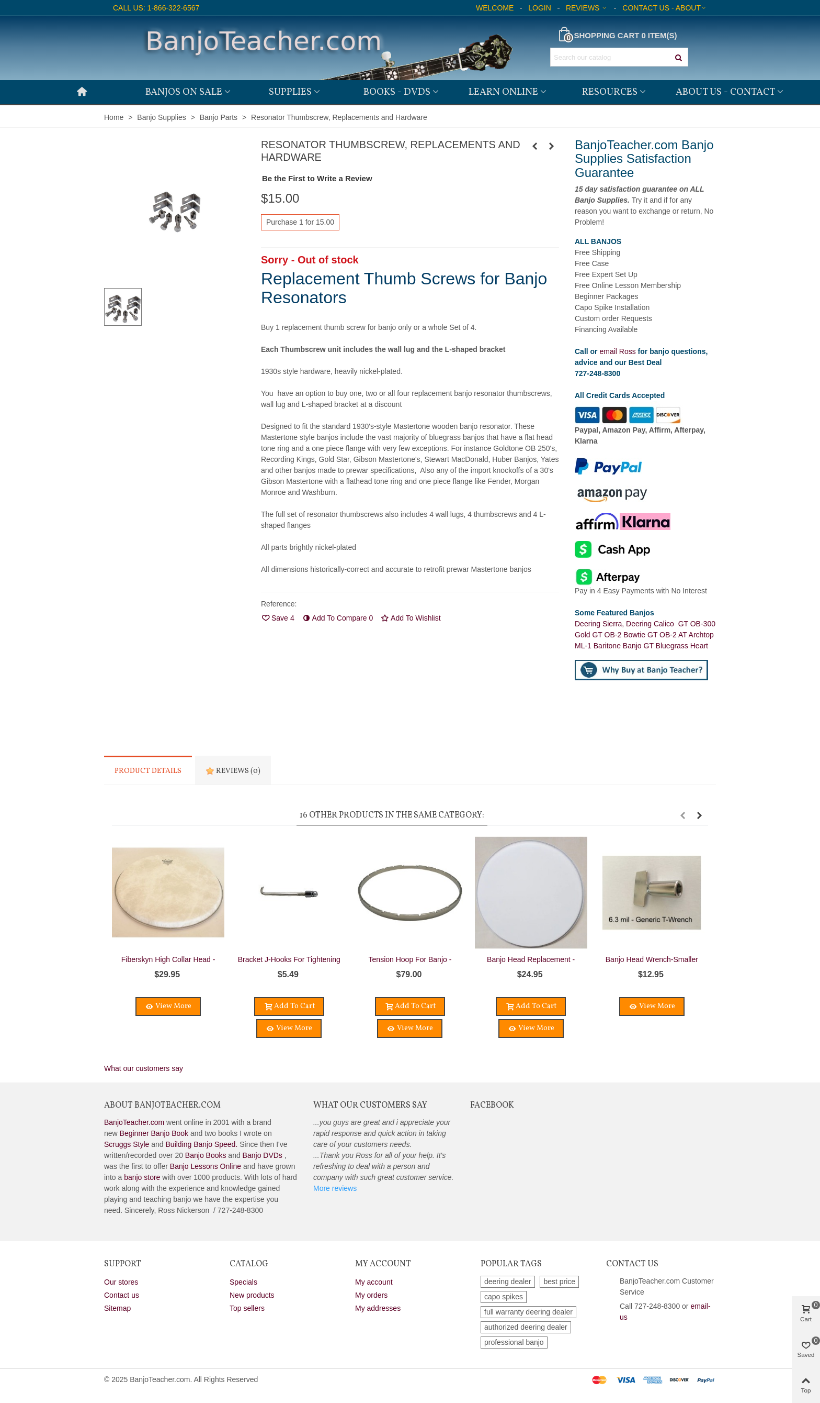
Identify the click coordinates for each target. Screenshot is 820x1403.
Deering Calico (652, 624)
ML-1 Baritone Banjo (609, 646)
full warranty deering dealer (528, 1312)
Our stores (121, 1282)
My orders (371, 1295)
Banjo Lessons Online (205, 1166)
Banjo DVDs (262, 1155)
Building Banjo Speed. (202, 1144)
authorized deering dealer (525, 1327)
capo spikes (503, 1296)
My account (374, 1282)
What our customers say (143, 1068)
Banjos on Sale (183, 92)
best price (559, 1281)
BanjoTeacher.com (134, 1122)
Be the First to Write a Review (317, 178)
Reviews (233, 771)
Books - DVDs (396, 92)
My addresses (378, 1308)
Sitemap (117, 1308)
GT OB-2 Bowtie (619, 635)
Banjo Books (205, 1155)
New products (252, 1295)
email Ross (617, 351)
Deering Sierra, (600, 624)
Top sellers (247, 1308)
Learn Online (503, 92)
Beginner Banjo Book (154, 1133)
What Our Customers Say (370, 1105)
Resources (609, 92)
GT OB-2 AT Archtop (680, 635)
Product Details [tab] (148, 771)
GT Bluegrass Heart (676, 646)
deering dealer (507, 1281)
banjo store (142, 1177)
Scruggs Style (126, 1144)
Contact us (121, 1295)
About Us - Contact (725, 92)
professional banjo (514, 1342)
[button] (682, 815)
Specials (243, 1282)
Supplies (290, 92)
